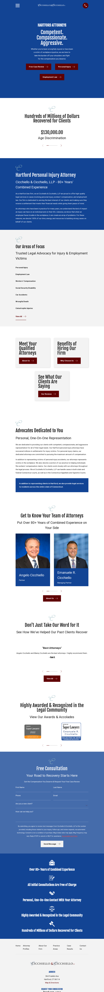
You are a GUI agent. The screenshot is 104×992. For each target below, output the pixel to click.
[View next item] (62, 146)
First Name (20, 788)
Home (18, 947)
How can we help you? (24, 813)
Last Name (57, 788)
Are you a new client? (24, 805)
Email (55, 797)
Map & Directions (52, 984)
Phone (18, 797)
